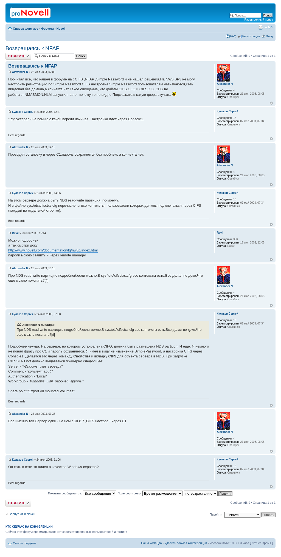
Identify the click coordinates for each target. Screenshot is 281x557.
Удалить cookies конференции (186, 543)
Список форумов (25, 28)
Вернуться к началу (271, 103)
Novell (61, 28)
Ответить (18, 56)
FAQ (233, 36)
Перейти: (216, 514)
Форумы (47, 28)
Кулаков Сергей (22, 111)
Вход (269, 36)
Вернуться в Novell (22, 514)
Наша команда (151, 543)
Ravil (15, 233)
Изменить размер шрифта (269, 27)
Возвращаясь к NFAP (32, 48)
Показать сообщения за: (82, 493)
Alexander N (20, 72)
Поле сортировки (149, 493)
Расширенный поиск (258, 19)
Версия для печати (260, 27)
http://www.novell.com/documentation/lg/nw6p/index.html (53, 250)
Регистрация (251, 36)
